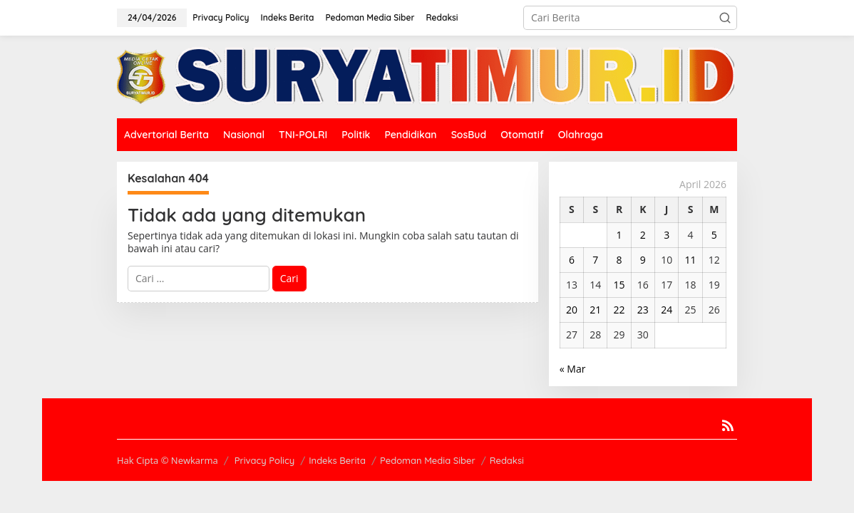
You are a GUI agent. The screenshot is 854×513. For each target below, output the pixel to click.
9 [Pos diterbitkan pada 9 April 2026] (643, 259)
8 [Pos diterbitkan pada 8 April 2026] (619, 259)
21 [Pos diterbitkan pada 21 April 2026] (595, 309)
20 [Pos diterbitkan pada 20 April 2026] (571, 309)
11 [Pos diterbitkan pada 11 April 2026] (690, 259)
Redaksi (507, 460)
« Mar (573, 368)
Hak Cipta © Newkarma (167, 460)
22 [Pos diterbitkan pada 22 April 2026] (619, 309)
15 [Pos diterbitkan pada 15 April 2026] (619, 284)
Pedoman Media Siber (427, 460)
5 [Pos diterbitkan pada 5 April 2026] (714, 235)
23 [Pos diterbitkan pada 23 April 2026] (643, 309)
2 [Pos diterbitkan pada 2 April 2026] (643, 235)
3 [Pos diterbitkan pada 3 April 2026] (666, 235)
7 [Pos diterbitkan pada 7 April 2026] (595, 259)
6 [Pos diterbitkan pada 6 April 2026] (572, 259)
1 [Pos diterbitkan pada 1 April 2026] (619, 235)
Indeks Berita (337, 460)
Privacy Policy (265, 460)
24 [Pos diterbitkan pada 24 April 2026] (666, 309)
